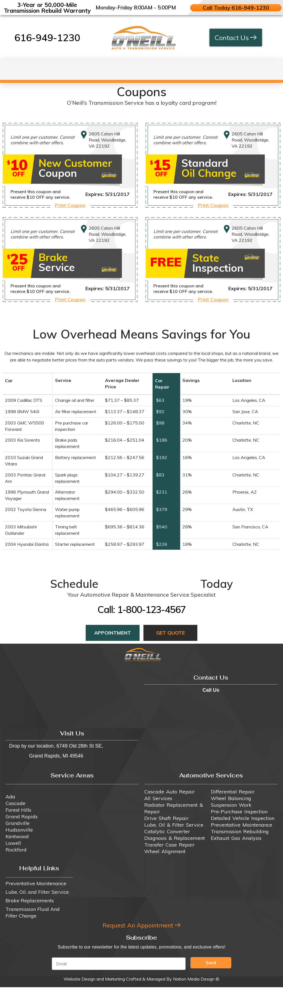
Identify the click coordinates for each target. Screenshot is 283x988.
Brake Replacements (30, 900)
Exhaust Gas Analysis (236, 838)
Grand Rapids (22, 816)
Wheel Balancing (231, 798)
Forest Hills (18, 810)
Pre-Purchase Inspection (239, 811)
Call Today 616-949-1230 (236, 7)
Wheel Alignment (164, 851)
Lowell (13, 843)
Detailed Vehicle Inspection (242, 818)
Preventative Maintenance (241, 825)
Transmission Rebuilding (240, 831)
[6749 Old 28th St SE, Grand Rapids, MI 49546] (72, 696)
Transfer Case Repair (169, 845)
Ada (10, 796)
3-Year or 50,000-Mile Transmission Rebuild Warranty (47, 7)
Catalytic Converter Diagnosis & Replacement (174, 834)
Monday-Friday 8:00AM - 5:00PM (136, 7)
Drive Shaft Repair (166, 818)
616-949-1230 (47, 38)
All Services (158, 798)
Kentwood (17, 836)
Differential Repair (233, 791)
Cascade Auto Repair (169, 791)
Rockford (16, 850)
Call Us (210, 690)
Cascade (15, 803)
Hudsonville (19, 830)
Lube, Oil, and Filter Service (37, 892)
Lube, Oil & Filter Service (173, 825)
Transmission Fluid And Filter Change (33, 912)
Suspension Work (231, 805)
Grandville (18, 823)
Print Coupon (70, 205)
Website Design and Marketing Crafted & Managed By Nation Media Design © (141, 979)
